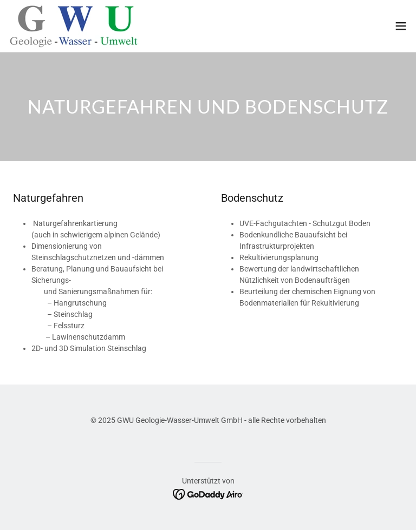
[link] (74, 26)
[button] (401, 26)
